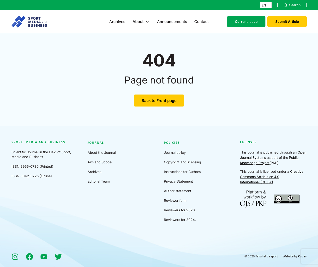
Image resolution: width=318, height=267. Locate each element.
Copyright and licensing (182, 162)
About (138, 22)
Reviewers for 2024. (180, 220)
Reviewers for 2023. (180, 210)
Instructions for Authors (182, 172)
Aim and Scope (100, 162)
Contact (201, 22)
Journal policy (175, 152)
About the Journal (102, 152)
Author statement (177, 191)
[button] (266, 5)
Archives (117, 22)
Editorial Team (99, 181)
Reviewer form (175, 200)
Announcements (172, 22)
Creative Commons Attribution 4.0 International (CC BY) (271, 176)
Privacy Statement (178, 181)
